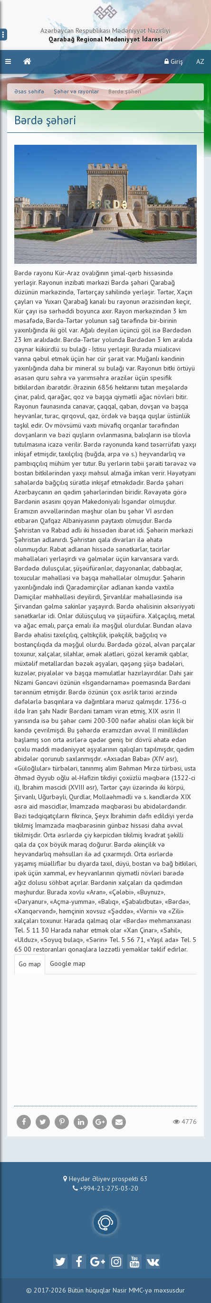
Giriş (173, 61)
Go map (30, 964)
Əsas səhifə (29, 92)
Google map (68, 964)
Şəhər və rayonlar (76, 92)
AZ (200, 62)
